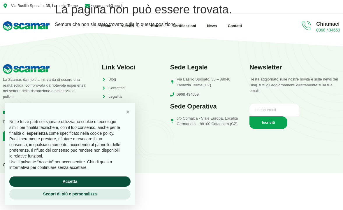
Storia (156, 26)
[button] (127, 112)
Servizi (130, 26)
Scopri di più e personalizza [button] (70, 194)
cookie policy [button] (101, 133)
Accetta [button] (70, 181)
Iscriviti (268, 122)
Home (104, 26)
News (213, 26)
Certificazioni (185, 26)
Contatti (237, 26)
